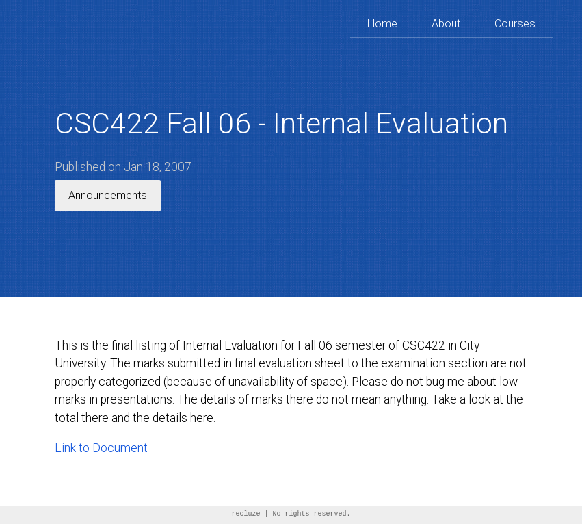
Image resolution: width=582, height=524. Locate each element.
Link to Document (101, 448)
